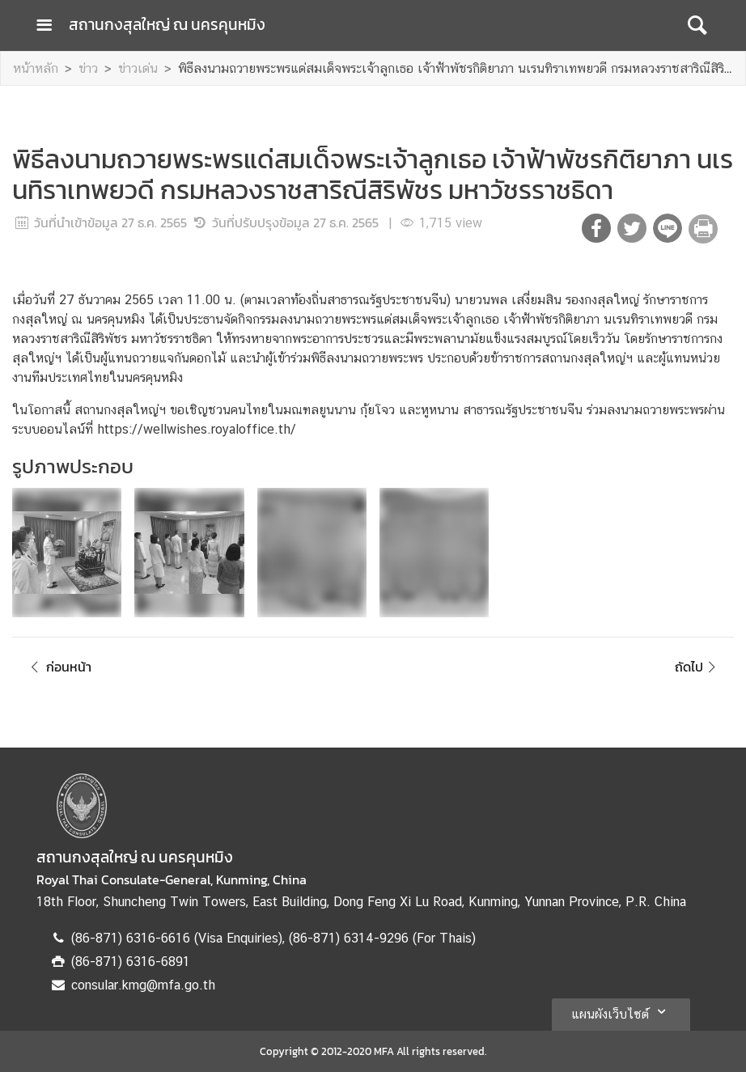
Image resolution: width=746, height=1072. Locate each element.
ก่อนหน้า (58, 666)
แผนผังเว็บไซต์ (621, 1011)
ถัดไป (698, 666)
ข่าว (88, 68)
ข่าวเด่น (138, 68)
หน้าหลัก (35, 68)
